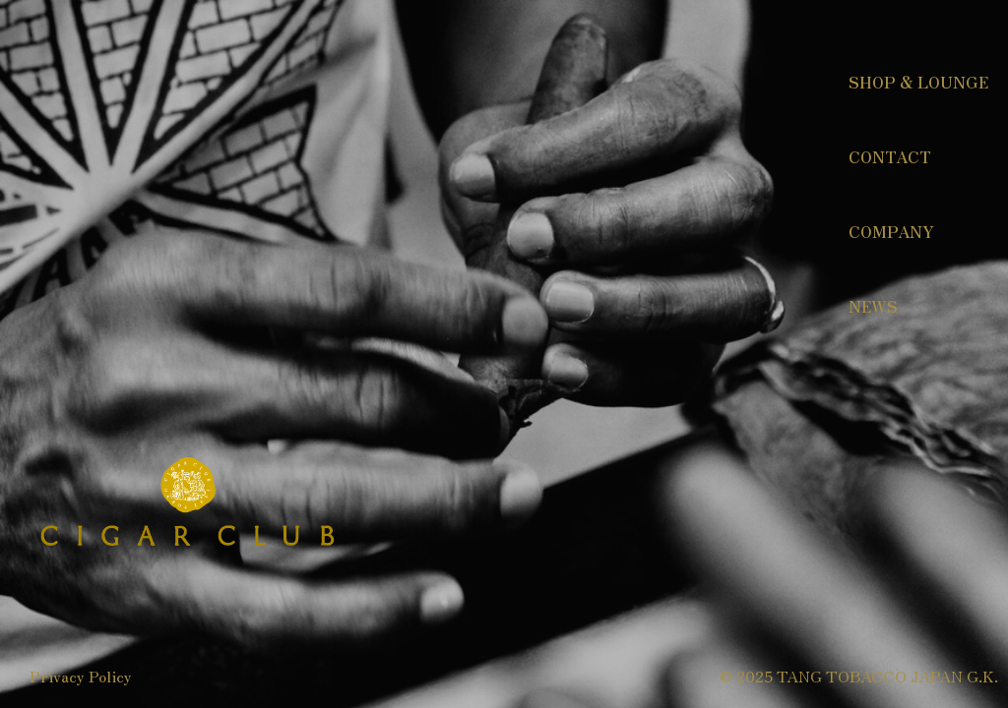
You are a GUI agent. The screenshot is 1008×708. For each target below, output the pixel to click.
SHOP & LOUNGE (918, 81)
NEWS (873, 306)
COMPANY (891, 231)
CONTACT (890, 156)
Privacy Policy (81, 675)
